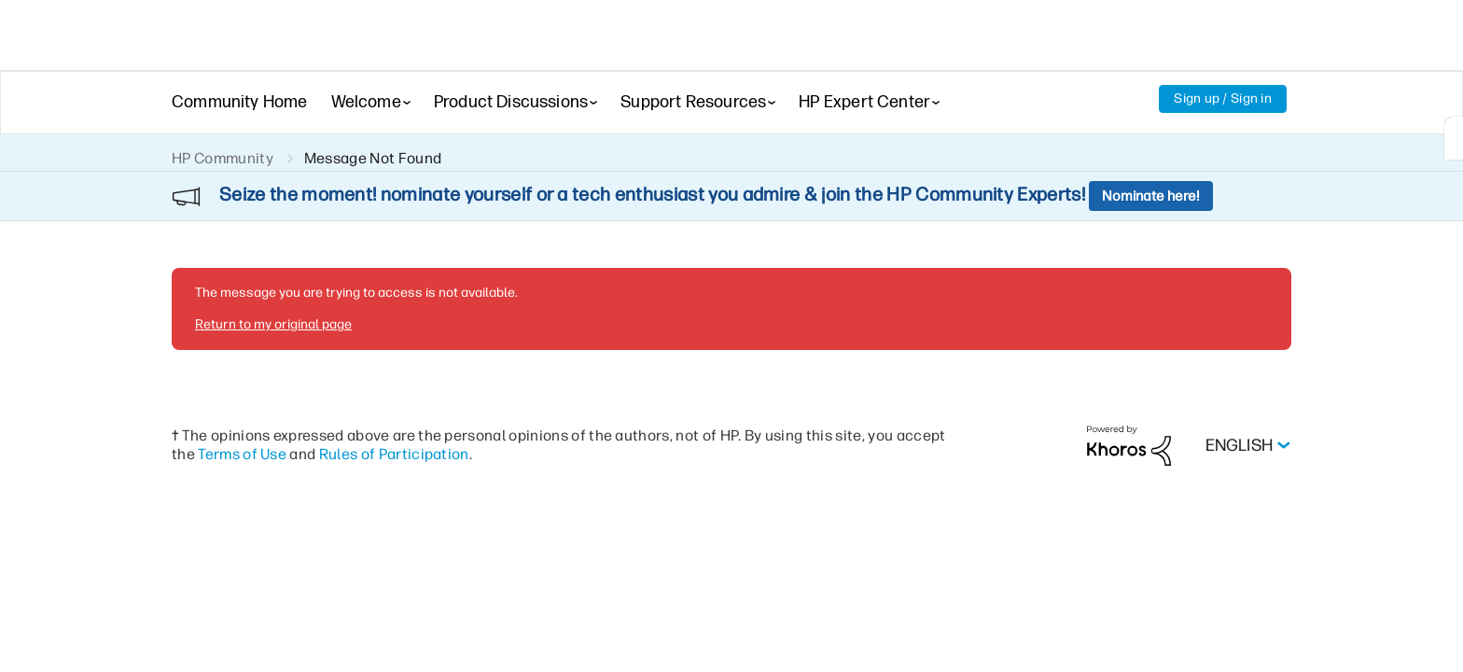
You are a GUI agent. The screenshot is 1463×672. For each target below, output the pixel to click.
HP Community (222, 158)
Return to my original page (273, 274)
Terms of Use (242, 404)
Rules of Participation (394, 404)
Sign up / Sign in (1223, 98)
